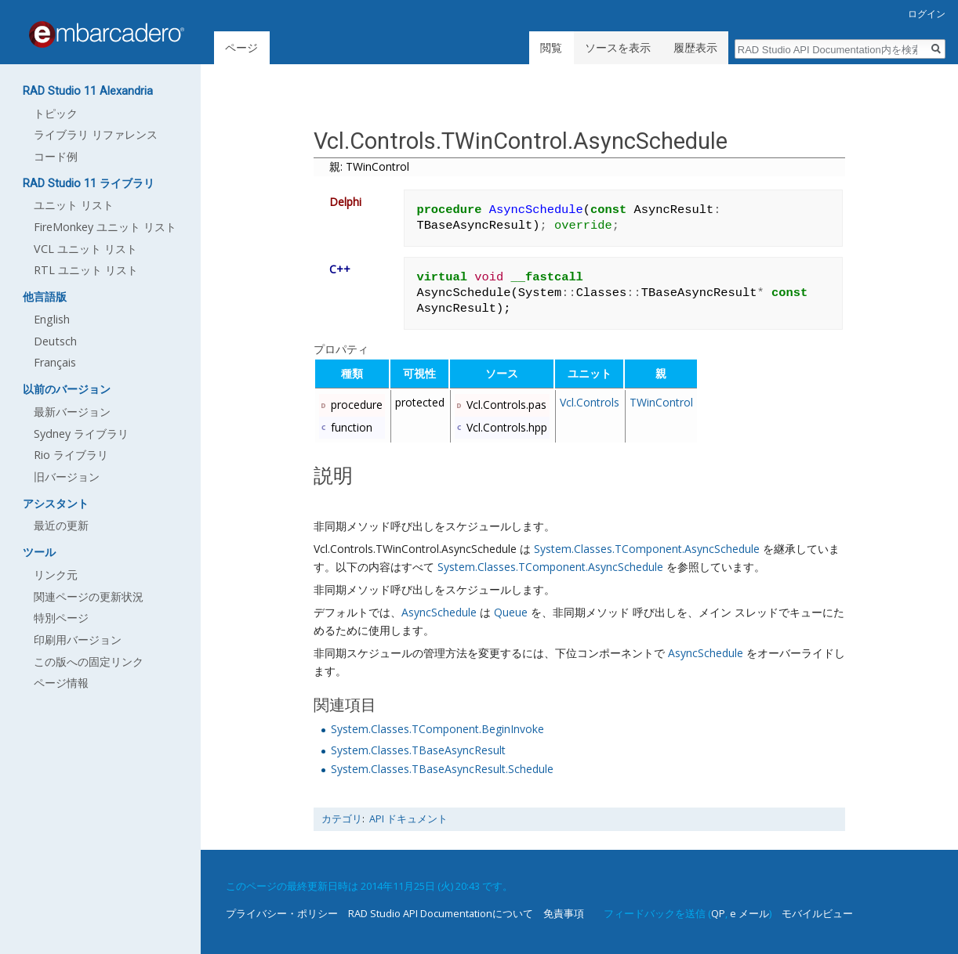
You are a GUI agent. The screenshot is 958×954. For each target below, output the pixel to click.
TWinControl (661, 402)
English (52, 319)
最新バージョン (72, 411)
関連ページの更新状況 (88, 596)
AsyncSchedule (439, 612)
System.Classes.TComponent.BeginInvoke (437, 728)
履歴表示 (695, 47)
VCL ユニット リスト (85, 248)
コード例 (56, 156)
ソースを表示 (618, 47)
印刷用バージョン (78, 639)
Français (55, 362)
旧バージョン (67, 476)
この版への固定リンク (88, 661)
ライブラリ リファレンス (96, 134)
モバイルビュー (817, 913)
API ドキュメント (408, 819)
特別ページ (61, 617)
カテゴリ (341, 819)
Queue (511, 612)
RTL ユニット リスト (86, 269)
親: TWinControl (369, 166)
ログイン (926, 13)
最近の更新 (61, 525)
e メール (749, 913)
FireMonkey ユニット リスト (105, 226)
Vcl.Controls (589, 402)
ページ (241, 47)
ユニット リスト (74, 204)
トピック (56, 113)
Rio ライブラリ (71, 454)
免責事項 (563, 913)
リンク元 (56, 574)
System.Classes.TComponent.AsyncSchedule (647, 548)
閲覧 (551, 47)
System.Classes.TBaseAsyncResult (418, 750)
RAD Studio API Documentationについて (440, 913)
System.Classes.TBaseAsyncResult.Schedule (442, 768)
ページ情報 (61, 682)
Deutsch (55, 341)
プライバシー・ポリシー (282, 913)
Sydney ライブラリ (81, 433)
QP (718, 913)
